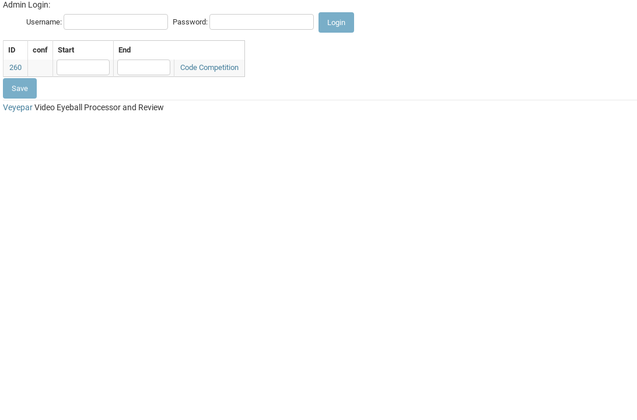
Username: (44, 22)
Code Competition (209, 67)
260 (15, 67)
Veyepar (18, 107)
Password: (190, 22)
